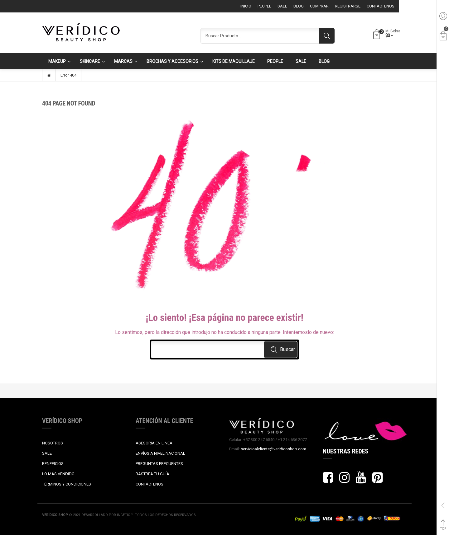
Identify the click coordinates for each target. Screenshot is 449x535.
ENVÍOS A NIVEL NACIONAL (160, 453)
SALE (47, 453)
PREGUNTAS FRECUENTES (159, 463)
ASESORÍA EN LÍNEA (154, 443)
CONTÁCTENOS (149, 484)
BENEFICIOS (53, 463)
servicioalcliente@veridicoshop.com (273, 449)
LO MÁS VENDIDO (58, 474)
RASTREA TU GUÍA (152, 474)
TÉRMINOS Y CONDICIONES (66, 484)
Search (327, 36)
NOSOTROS (52, 443)
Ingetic (124, 515)
